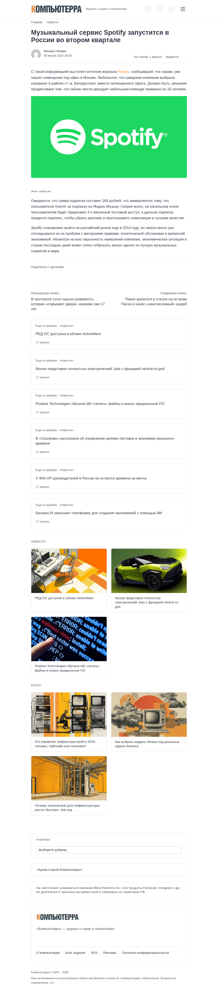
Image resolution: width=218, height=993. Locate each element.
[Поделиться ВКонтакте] (34, 274)
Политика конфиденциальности (145, 952)
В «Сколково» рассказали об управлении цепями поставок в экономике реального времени (105, 440)
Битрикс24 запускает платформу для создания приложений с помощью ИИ (99, 513)
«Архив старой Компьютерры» (59, 869)
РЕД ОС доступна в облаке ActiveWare (68, 334)
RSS (94, 952)
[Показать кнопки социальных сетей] (148, 9)
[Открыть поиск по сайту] (171, 9)
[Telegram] (55, 939)
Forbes (123, 72)
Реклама (109, 952)
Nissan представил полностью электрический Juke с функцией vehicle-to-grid (100, 369)
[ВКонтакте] (39, 939)
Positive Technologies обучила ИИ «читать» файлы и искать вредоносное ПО (100, 404)
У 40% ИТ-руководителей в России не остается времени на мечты (91, 478)
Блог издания (75, 952)
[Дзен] (63, 939)
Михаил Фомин (55, 51)
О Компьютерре (48, 952)
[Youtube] (47, 939)
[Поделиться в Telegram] (41, 274)
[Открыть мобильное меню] (183, 9)
